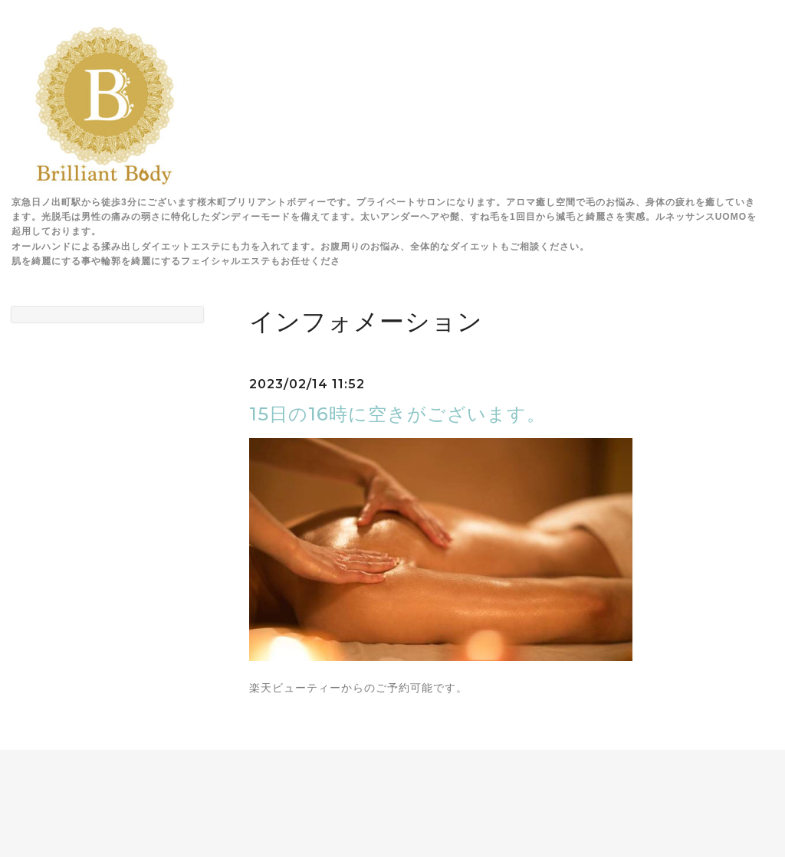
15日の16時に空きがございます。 (397, 414)
